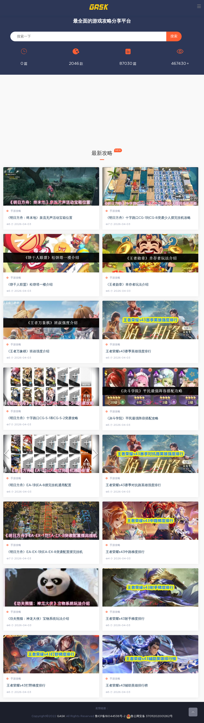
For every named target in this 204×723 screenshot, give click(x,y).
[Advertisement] (102, 116)
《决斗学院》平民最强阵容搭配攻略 (132, 418)
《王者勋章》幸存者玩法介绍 (127, 284)
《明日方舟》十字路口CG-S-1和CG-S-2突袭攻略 (42, 418)
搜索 (173, 36)
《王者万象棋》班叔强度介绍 (28, 351)
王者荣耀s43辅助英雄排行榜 (127, 685)
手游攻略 (16, 211)
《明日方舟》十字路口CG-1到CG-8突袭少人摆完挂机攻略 (148, 217)
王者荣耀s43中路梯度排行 (125, 552)
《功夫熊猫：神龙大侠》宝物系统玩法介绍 (38, 618)
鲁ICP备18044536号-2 (110, 716)
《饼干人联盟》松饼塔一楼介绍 (30, 284)
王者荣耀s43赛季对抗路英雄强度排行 (133, 485)
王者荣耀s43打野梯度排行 (26, 685)
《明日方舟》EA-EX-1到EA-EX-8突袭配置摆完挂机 (45, 552)
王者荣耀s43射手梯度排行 (125, 618)
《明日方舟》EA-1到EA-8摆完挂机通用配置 (39, 485)
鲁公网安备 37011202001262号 (149, 716)
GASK (61, 716)
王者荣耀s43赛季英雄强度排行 (128, 351)
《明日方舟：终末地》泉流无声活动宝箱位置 (39, 217)
